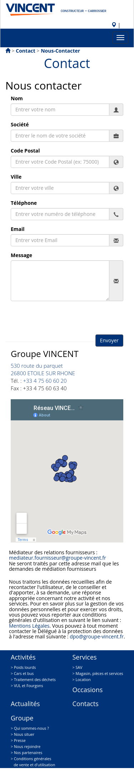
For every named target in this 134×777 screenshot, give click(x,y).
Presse (20, 740)
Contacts (86, 703)
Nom (17, 98)
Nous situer (24, 734)
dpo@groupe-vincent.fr (97, 636)
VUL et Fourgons (28, 685)
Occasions (88, 689)
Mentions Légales (29, 625)
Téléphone (24, 202)
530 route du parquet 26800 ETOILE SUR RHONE (43, 369)
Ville (16, 176)
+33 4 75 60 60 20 (44, 380)
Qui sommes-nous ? (31, 728)
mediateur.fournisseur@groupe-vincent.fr (57, 557)
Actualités (25, 703)
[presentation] (65, 320)
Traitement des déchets (35, 679)
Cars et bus (24, 673)
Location (82, 679)
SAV (78, 667)
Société (20, 124)
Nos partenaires (28, 752)
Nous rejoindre (27, 746)
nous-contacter (60, 50)
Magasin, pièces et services (99, 673)
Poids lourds (25, 667)
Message (21, 255)
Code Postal (25, 150)
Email (18, 229)
